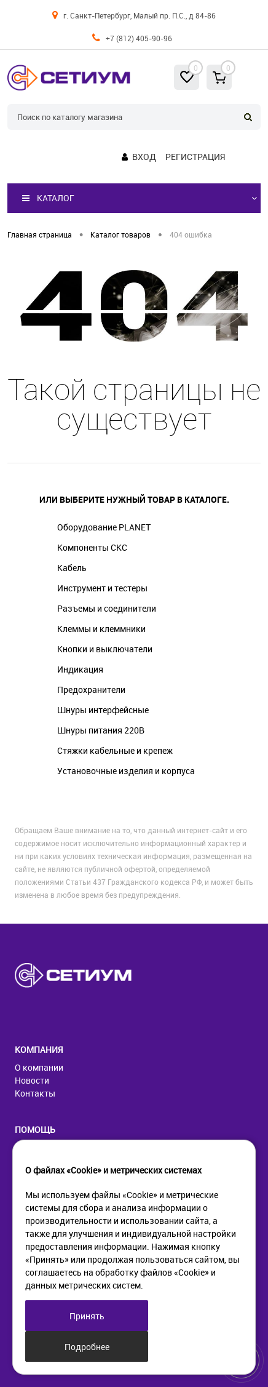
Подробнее (87, 1347)
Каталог (48, 198)
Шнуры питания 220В (100, 730)
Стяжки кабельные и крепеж (115, 750)
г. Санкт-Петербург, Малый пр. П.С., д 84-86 (139, 15)
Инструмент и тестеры (102, 588)
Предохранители (91, 689)
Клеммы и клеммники (101, 628)
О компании (39, 1067)
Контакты (35, 1093)
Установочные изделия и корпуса (126, 771)
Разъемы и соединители (106, 608)
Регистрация (195, 156)
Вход (144, 156)
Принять (86, 1316)
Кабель (72, 568)
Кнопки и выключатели (104, 649)
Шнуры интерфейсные (103, 710)
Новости (32, 1080)
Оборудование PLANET (104, 527)
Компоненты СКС (92, 547)
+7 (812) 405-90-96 (139, 38)
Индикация (80, 669)
